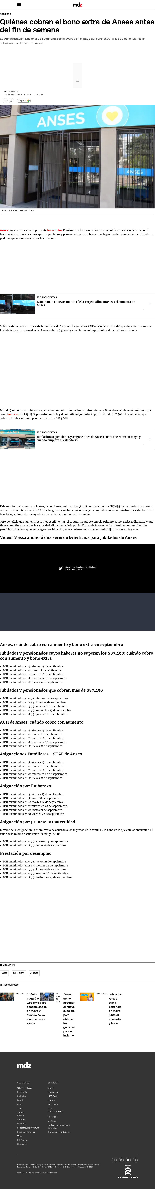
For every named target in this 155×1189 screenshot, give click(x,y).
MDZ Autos (22, 1140)
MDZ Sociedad (11, 92)
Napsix (51, 1108)
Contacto (52, 1121)
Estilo (19, 1104)
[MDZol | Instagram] (121, 1160)
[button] (19, 4)
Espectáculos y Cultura (28, 1128)
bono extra (18, 973)
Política (20, 1115)
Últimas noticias (24, 1088)
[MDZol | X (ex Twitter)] (135, 1160)
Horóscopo (53, 1092)
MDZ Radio (53, 1096)
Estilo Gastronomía (26, 1132)
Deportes (21, 1123)
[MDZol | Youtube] (128, 1160)
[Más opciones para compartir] (11, 100)
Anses (4, 230)
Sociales (21, 1112)
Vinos (20, 1108)
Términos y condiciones (59, 1132)
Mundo (20, 1100)
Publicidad (53, 1117)
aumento (14, 414)
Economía (22, 1092)
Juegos (51, 1100)
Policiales (21, 1096)
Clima (50, 1088)
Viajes (20, 1136)
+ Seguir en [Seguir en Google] (23, 100)
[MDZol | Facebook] (114, 1160)
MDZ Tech (53, 1104)
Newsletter (22, 1144)
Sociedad (5, 14)
